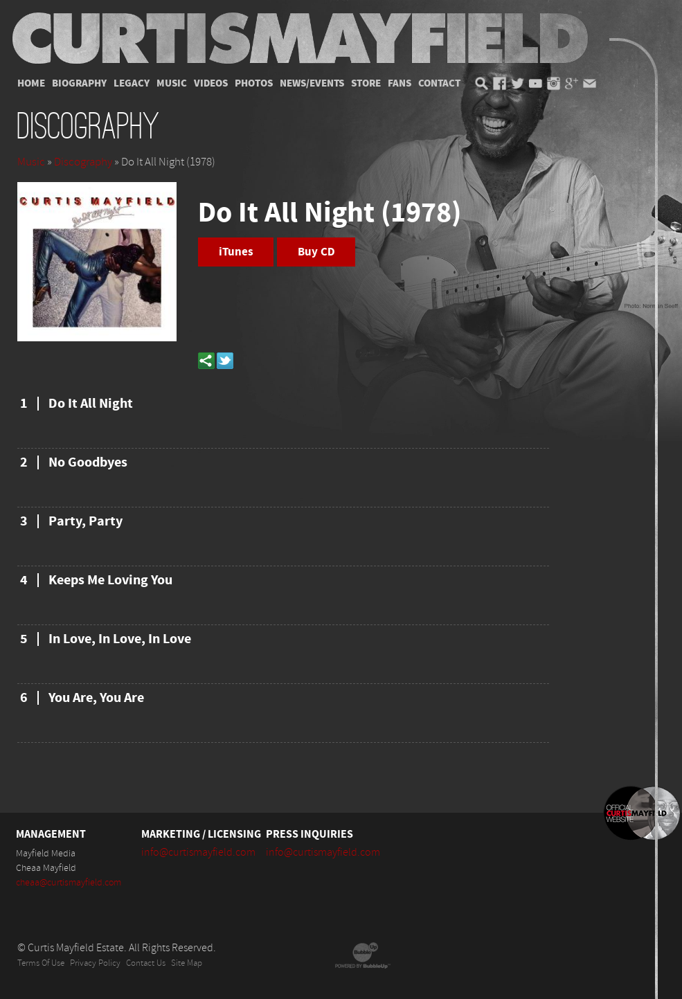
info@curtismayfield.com (198, 852)
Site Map (186, 963)
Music (171, 83)
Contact (439, 83)
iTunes (236, 252)
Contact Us (145, 963)
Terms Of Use (40, 963)
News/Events (312, 83)
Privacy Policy (95, 963)
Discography (83, 162)
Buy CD (316, 252)
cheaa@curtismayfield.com (68, 882)
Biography (79, 83)
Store (366, 83)
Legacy (132, 83)
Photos (254, 83)
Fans (399, 83)
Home (31, 83)
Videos (211, 83)
